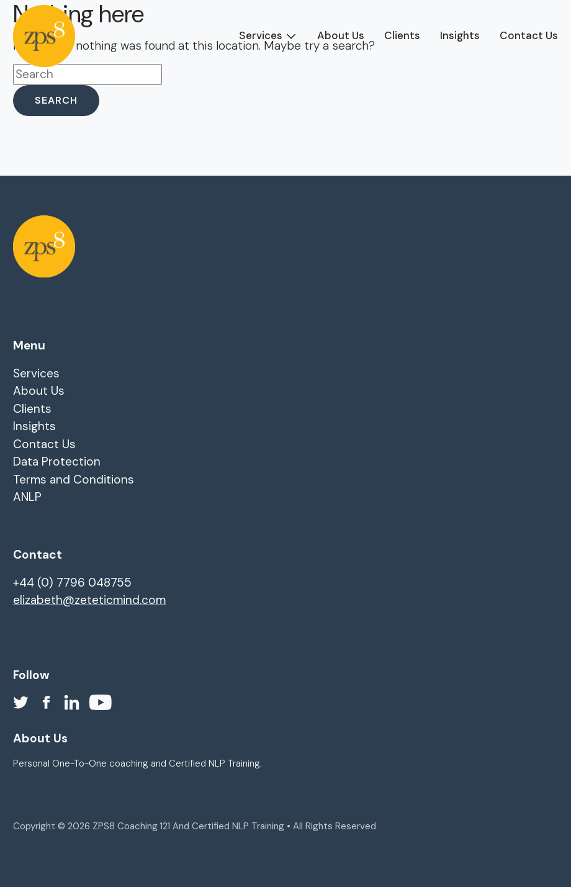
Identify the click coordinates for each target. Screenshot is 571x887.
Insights (460, 35)
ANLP (27, 497)
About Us (340, 35)
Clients (402, 35)
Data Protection (57, 461)
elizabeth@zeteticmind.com (89, 600)
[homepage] (44, 36)
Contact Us (529, 35)
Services (260, 35)
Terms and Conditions (73, 479)
